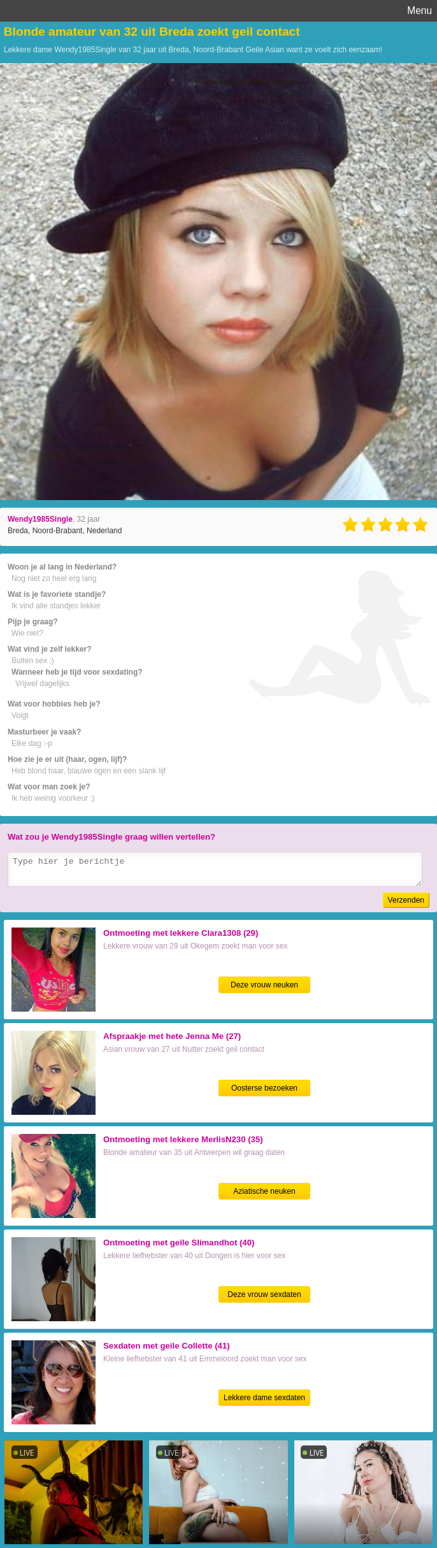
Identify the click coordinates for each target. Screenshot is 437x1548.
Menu (419, 10)
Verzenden (406, 900)
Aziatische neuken (264, 1191)
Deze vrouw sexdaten (264, 1294)
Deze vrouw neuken (264, 984)
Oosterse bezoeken (264, 1088)
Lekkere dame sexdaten (264, 1397)
